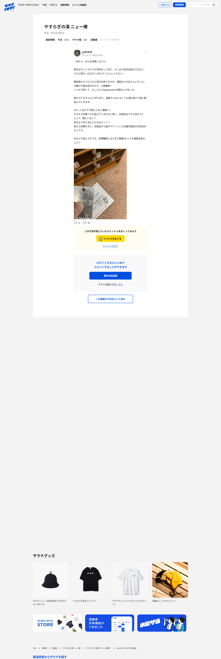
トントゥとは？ (110, 246)
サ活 (44, 4)
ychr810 (87, 52)
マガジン (53, 4)
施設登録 (65, 4)
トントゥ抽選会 (79, 4)
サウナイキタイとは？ (28, 4)
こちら (119, 284)
